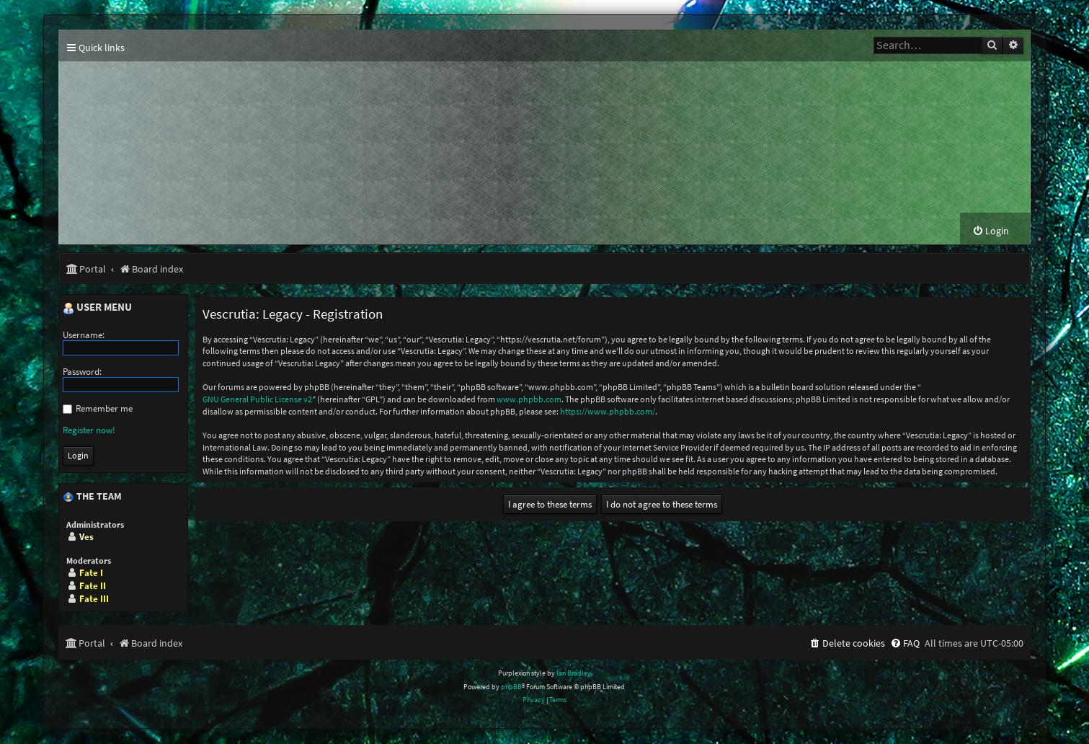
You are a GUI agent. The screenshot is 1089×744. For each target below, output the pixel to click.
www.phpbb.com (529, 399)
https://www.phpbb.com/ (607, 412)
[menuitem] (990, 232)
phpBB (511, 687)
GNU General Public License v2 (257, 399)
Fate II (92, 586)
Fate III (94, 599)
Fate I (91, 573)
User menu (97, 308)
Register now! (89, 430)
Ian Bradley (573, 673)
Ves (86, 537)
